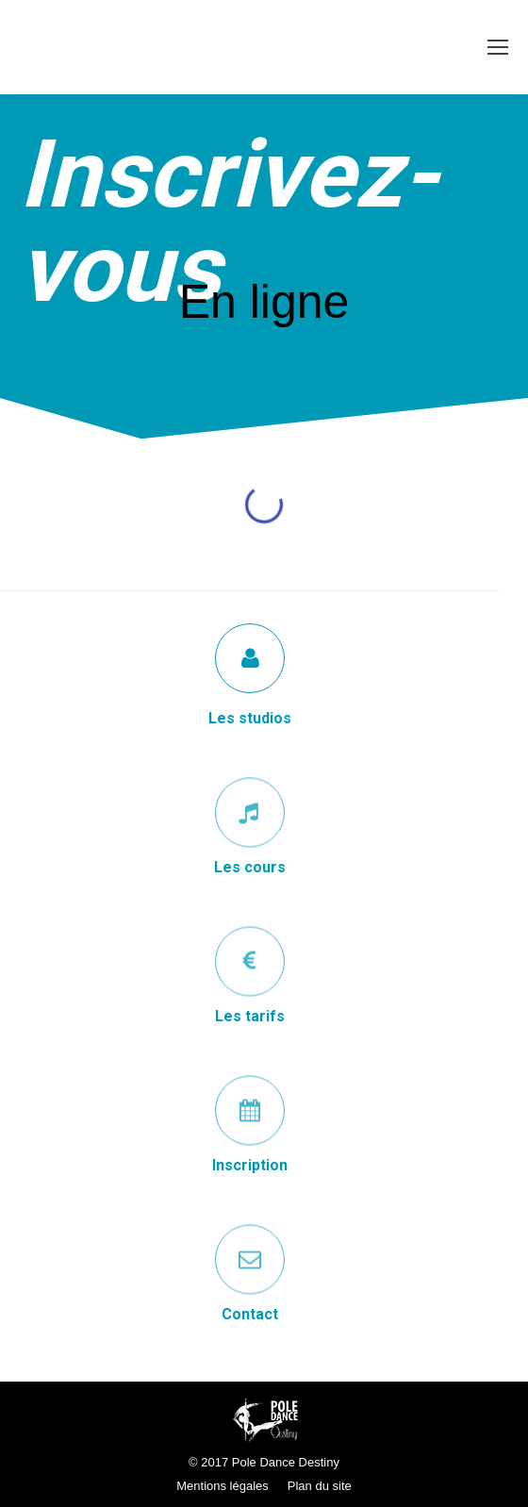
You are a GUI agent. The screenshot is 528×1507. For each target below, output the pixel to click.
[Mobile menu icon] (498, 47)
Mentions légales (222, 1486)
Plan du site (320, 1486)
